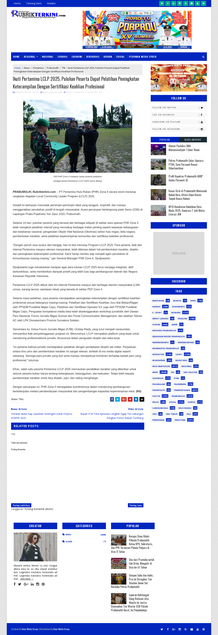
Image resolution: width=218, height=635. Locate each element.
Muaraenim (158, 360)
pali (189, 414)
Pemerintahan (182, 390)
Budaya (108, 56)
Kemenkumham (186, 342)
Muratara (181, 360)
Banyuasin (158, 300)
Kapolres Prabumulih (164, 330)
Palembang (180, 384)
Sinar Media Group (30, 629)
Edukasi (63, 56)
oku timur (171, 414)
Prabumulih (53, 67)
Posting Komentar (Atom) (39, 509)
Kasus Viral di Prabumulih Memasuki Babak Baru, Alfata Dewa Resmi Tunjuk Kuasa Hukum (188, 195)
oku (154, 414)
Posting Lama (136, 505)
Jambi (174, 324)
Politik (156, 396)
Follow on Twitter (179, 107)
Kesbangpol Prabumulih (165, 348)
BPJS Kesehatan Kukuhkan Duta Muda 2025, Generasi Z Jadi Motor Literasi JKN (187, 210)
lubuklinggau (160, 408)
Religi (155, 402)
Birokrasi (92, 56)
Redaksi (51, 3)
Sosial (120, 56)
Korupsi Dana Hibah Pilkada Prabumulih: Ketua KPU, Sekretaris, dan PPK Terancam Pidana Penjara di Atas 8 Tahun (132, 544)
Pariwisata (158, 390)
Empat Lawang (160, 318)
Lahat (179, 354)
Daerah (156, 306)
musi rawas (184, 408)
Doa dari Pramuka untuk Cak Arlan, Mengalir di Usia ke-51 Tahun (141, 563)
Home (17, 3)
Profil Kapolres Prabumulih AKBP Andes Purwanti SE (186, 178)
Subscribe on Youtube (179, 122)
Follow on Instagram (179, 129)
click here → (27, 578)
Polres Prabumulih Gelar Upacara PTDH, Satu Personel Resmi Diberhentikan (186, 164)
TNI (63, 67)
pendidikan (158, 420)
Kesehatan (158, 354)
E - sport (157, 312)
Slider (69, 541)
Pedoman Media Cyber (143, 56)
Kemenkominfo (160, 342)
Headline (182, 318)
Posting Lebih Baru (21, 505)
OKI (172, 372)
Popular (165, 139)
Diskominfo (178, 306)
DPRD (193, 300)
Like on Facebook (179, 115)
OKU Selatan (190, 372)
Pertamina (38, 67)
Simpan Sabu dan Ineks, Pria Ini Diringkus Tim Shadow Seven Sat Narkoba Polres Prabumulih (132, 581)
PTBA (176, 378)
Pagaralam (158, 384)
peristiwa (180, 420)
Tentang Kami (34, 3)
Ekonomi (77, 56)
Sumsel (192, 402)
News (27, 67)
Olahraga (158, 378)
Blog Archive (193, 139)
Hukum (156, 324)
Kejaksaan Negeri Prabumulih (168, 336)
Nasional (48, 56)
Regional (29, 56)
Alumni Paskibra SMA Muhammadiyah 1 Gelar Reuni (184, 148)
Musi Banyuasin (161, 366)
